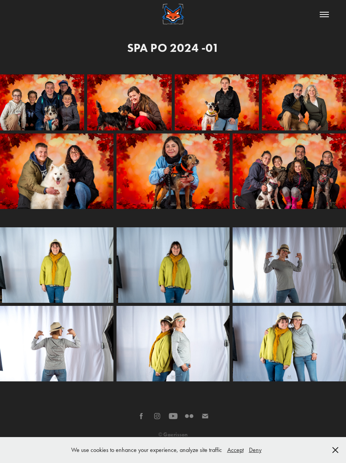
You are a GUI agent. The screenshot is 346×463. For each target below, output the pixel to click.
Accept (235, 449)
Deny (255, 449)
